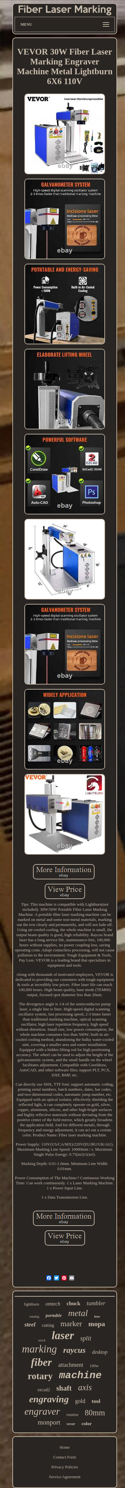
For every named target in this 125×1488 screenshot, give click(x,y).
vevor (71, 1424)
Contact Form (64, 1457)
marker (71, 1323)
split (85, 1338)
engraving (49, 1399)
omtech (52, 1303)
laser (63, 1335)
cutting (48, 1325)
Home (65, 1447)
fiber (41, 1362)
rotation (72, 1414)
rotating (34, 1316)
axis (85, 1387)
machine (80, 1375)
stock (41, 1340)
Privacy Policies (64, 1467)
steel (30, 1324)
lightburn (31, 1304)
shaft (64, 1388)
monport (49, 1422)
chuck (73, 1303)
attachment (70, 1365)
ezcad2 (44, 1389)
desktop (100, 1352)
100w (93, 1365)
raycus (74, 1350)
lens (97, 1316)
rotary (40, 1376)
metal (78, 1313)
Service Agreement (64, 1476)
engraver (42, 1411)
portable (54, 1315)
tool (96, 1401)
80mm (95, 1412)
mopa (97, 1324)
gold (80, 1401)
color (87, 1423)
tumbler (96, 1303)
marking (39, 1349)
